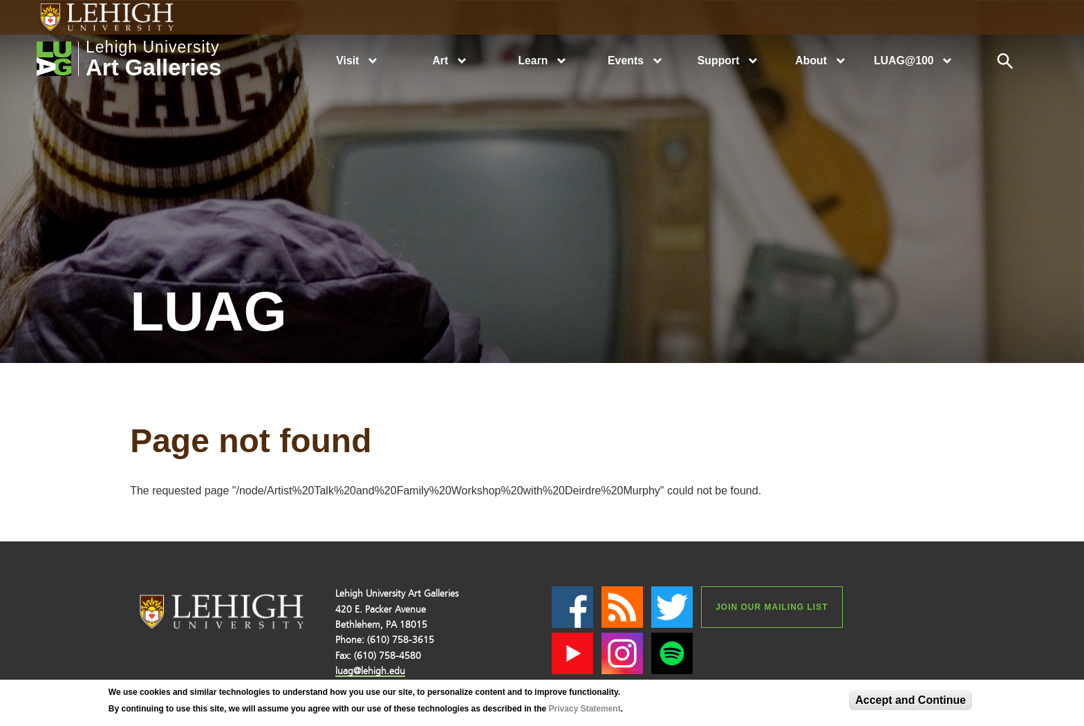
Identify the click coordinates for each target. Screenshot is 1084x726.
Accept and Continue (910, 700)
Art (440, 60)
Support (719, 60)
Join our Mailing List (772, 607)
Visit (347, 60)
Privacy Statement (585, 709)
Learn (533, 60)
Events (626, 60)
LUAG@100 (904, 60)
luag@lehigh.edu (370, 671)
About (811, 60)
